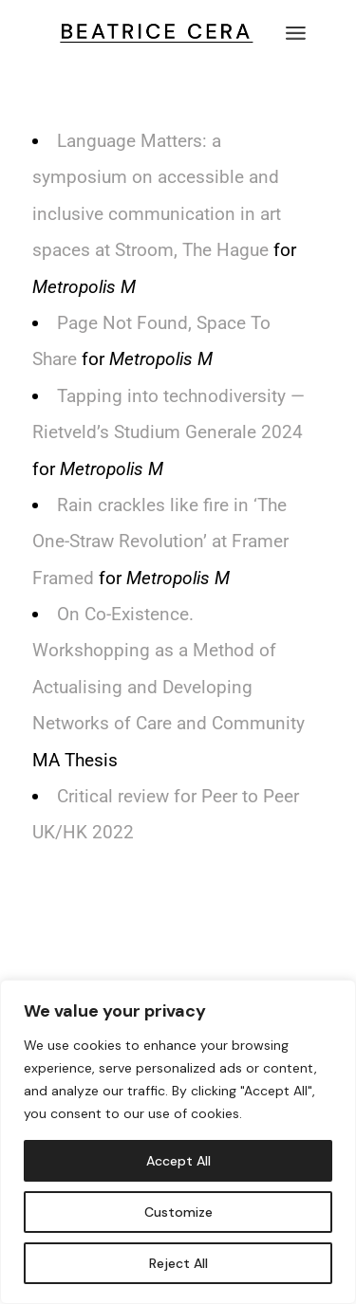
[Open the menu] (296, 33)
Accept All (178, 1160)
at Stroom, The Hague (182, 250)
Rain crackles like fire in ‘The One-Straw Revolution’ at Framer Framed (160, 541)
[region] (178, 1142)
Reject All (178, 1263)
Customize (178, 1212)
